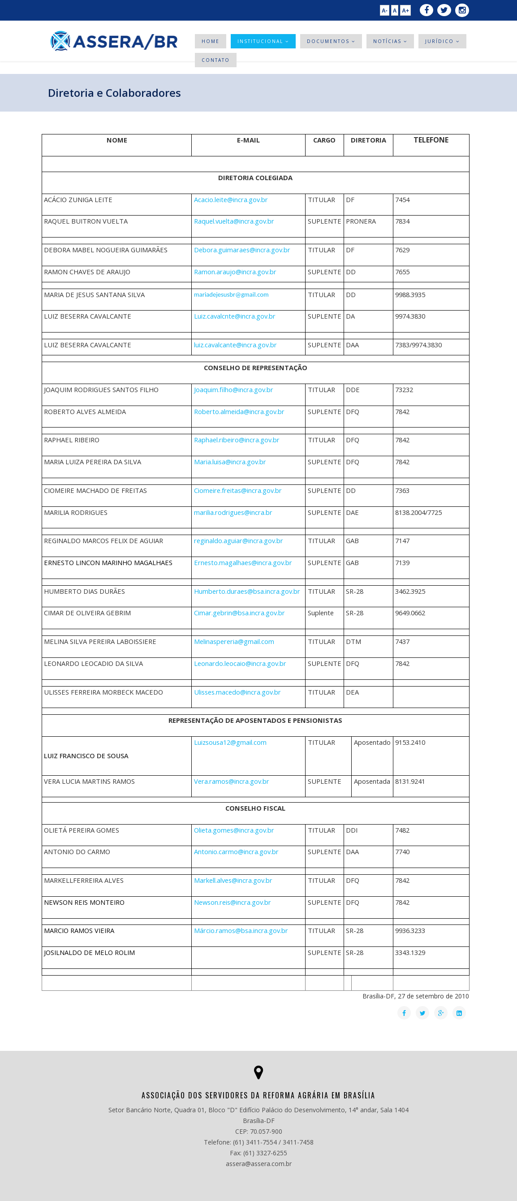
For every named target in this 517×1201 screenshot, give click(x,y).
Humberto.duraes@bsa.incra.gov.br (247, 591)
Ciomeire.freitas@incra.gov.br (238, 490)
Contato (216, 60)
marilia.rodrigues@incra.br (233, 512)
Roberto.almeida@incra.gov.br (239, 411)
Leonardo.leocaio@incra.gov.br (240, 663)
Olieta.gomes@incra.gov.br (234, 829)
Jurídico (439, 41)
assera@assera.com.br (259, 1163)
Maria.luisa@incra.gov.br (230, 461)
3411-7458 (298, 1142)
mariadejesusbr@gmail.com (231, 294)
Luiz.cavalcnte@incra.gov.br (235, 315)
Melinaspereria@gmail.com (234, 641)
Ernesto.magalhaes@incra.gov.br (243, 562)
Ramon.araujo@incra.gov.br (235, 271)
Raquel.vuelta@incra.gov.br (234, 220)
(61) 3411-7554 (255, 1142)
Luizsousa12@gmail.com (230, 742)
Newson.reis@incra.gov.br (232, 902)
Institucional (261, 41)
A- (385, 11)
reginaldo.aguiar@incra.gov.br (238, 540)
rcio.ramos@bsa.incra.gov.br (245, 930)
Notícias (388, 41)
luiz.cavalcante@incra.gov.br (235, 344)
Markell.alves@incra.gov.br (233, 880)
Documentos (329, 41)
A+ (405, 11)
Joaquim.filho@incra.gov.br (233, 389)
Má (241, 930)
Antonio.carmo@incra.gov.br (236, 851)
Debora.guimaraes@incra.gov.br (242, 249)
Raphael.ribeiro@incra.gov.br (237, 439)
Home (211, 41)
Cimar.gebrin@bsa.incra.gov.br (239, 612)
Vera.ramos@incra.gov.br (231, 781)
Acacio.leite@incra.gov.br (231, 199)
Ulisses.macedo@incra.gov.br (237, 691)
